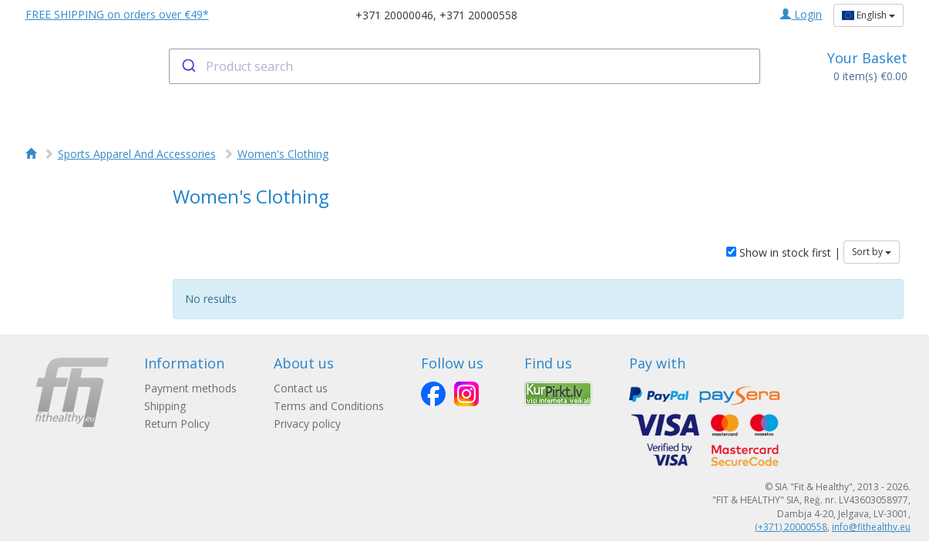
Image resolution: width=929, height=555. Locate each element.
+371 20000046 (394, 15)
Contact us (301, 388)
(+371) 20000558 (791, 526)
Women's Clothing (282, 153)
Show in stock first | (783, 252)
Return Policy (177, 423)
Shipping (165, 406)
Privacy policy (307, 423)
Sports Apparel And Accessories (137, 153)
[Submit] (188, 66)
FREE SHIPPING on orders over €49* (117, 14)
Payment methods (190, 388)
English (868, 15)
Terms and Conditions (329, 406)
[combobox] (464, 66)
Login (801, 14)
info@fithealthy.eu (871, 526)
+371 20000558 (478, 15)
